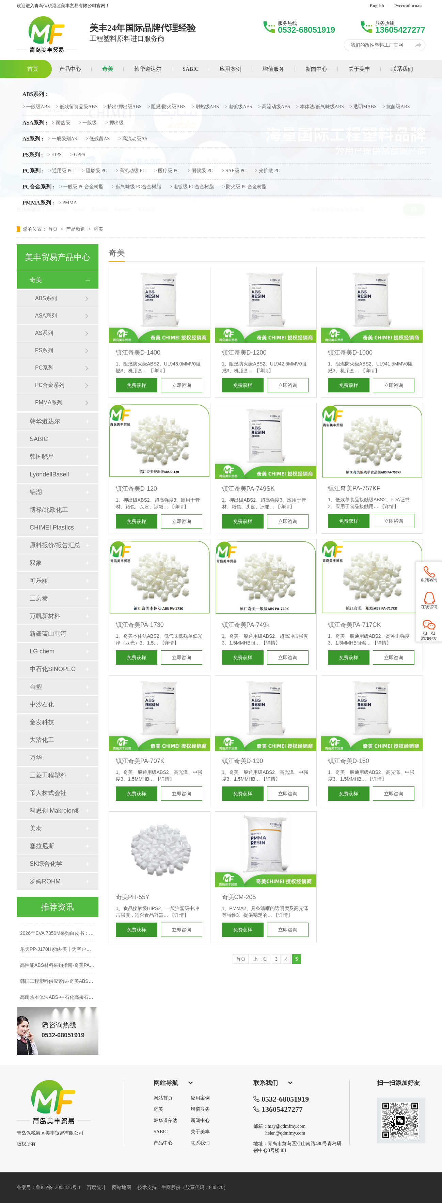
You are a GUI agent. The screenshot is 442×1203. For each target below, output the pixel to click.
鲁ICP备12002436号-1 (58, 1187)
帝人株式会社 (48, 793)
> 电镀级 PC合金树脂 (192, 186)
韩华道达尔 (45, 421)
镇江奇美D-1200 (244, 352)
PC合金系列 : (38, 187)
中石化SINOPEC (53, 669)
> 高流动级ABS (274, 106)
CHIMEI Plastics (52, 527)
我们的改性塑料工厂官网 (377, 45)
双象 (36, 562)
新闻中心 (200, 1120)
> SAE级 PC (234, 170)
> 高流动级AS (132, 138)
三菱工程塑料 (48, 775)
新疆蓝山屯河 (48, 633)
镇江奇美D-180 (348, 761)
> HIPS (54, 154)
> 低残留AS (97, 138)
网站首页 (163, 1098)
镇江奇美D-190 (242, 761)
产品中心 (163, 1143)
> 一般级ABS (36, 106)
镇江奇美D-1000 (350, 352)
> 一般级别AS (62, 138)
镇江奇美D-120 (136, 488)
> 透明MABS (363, 106)
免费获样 (136, 385)
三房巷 (39, 598)
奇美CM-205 (239, 897)
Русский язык (408, 5)
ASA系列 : (34, 123)
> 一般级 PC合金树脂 (81, 186)
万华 (36, 757)
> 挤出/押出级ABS (122, 106)
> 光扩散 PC (267, 170)
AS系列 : (33, 139)
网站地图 (121, 1187)
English (377, 5)
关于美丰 (200, 1131)
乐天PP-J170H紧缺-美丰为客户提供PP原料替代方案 (75, 951)
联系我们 (200, 1143)
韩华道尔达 (165, 1120)
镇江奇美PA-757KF (354, 488)
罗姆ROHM (45, 881)
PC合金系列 (49, 385)
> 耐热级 (61, 122)
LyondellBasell (49, 474)
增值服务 (200, 1109)
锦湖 (36, 492)
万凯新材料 (45, 616)
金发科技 (42, 722)
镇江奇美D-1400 (138, 352)
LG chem (42, 651)
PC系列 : (33, 171)
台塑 (36, 686)
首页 (53, 229)
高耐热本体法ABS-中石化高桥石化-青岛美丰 (67, 999)
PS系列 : (32, 155)
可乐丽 (39, 580)
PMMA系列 (48, 402)
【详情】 (158, 370)
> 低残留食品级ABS (77, 106)
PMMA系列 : (38, 203)
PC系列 (44, 368)
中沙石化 (42, 704)
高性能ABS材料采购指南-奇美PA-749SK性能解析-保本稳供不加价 (90, 967)
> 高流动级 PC (131, 170)
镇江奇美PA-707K (140, 761)
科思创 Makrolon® (54, 810)
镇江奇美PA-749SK (248, 488)
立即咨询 (181, 385)
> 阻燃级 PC (94, 170)
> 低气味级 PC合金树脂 (136, 186)
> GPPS (77, 154)
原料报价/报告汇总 (55, 545)
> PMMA (68, 202)
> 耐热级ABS (205, 106)
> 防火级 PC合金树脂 (244, 186)
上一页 (260, 959)
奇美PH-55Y (132, 897)
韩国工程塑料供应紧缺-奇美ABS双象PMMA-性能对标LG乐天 (84, 983)
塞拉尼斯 (42, 846)
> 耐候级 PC (200, 170)
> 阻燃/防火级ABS (166, 106)
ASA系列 (46, 316)
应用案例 (200, 1098)
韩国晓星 (42, 456)
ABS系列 (46, 298)
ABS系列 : (34, 94)
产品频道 (76, 229)
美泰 (36, 828)
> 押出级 (114, 122)
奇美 (98, 229)
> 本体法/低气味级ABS (320, 106)
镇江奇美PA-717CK (354, 624)
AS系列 (44, 333)
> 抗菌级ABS (396, 106)
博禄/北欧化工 (49, 509)
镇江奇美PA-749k (246, 624)
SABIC (39, 439)
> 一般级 (88, 122)
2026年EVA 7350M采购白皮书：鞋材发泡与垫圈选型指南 (80, 935)
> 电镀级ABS (238, 106)
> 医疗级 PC (166, 170)
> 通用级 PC (61, 170)
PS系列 (44, 350)
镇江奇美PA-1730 (140, 624)
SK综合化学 (46, 863)
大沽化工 (42, 739)
